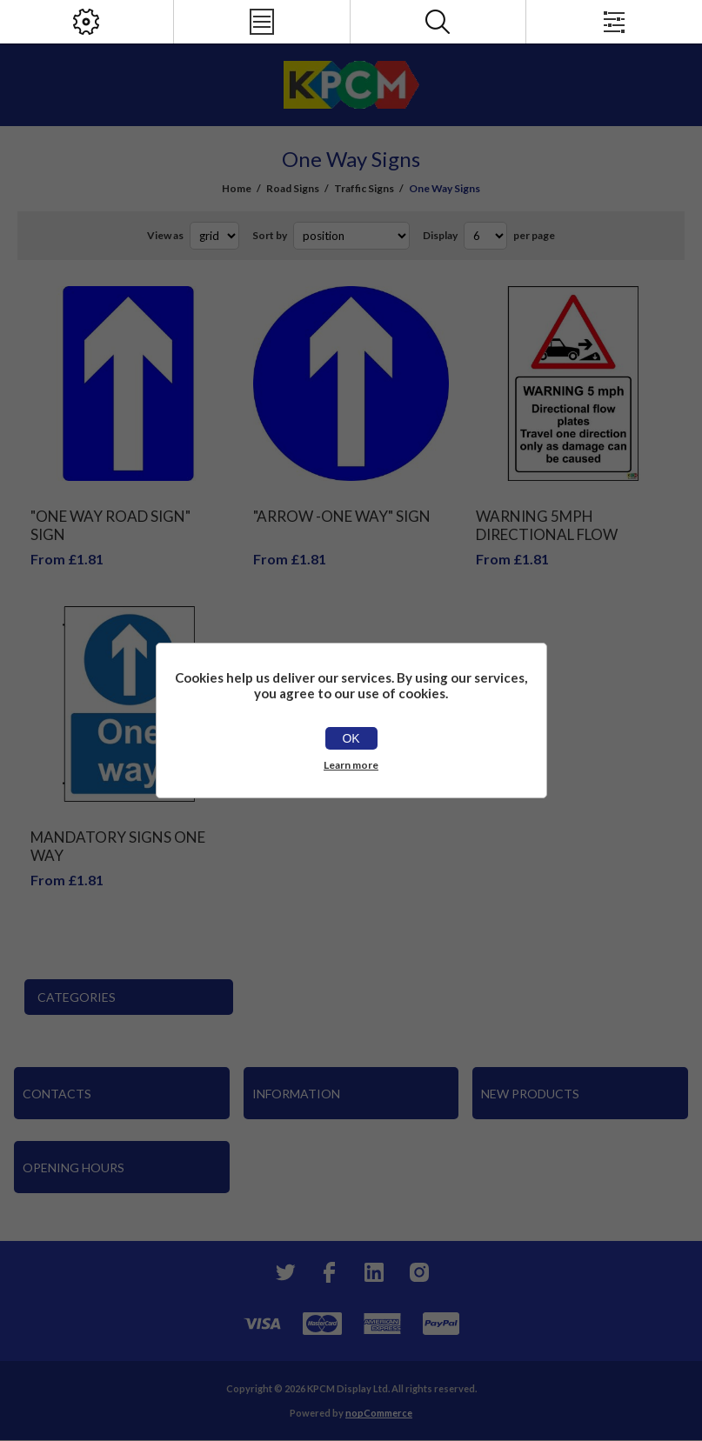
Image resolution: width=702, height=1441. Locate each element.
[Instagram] (419, 1272)
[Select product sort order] (351, 236)
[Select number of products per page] (485, 236)
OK (350, 738)
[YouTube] (374, 1272)
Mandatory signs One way (117, 846)
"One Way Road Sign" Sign (110, 525)
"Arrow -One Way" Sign (342, 516)
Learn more (351, 764)
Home (236, 188)
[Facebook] (329, 1272)
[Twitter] (284, 1272)
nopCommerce (378, 1412)
